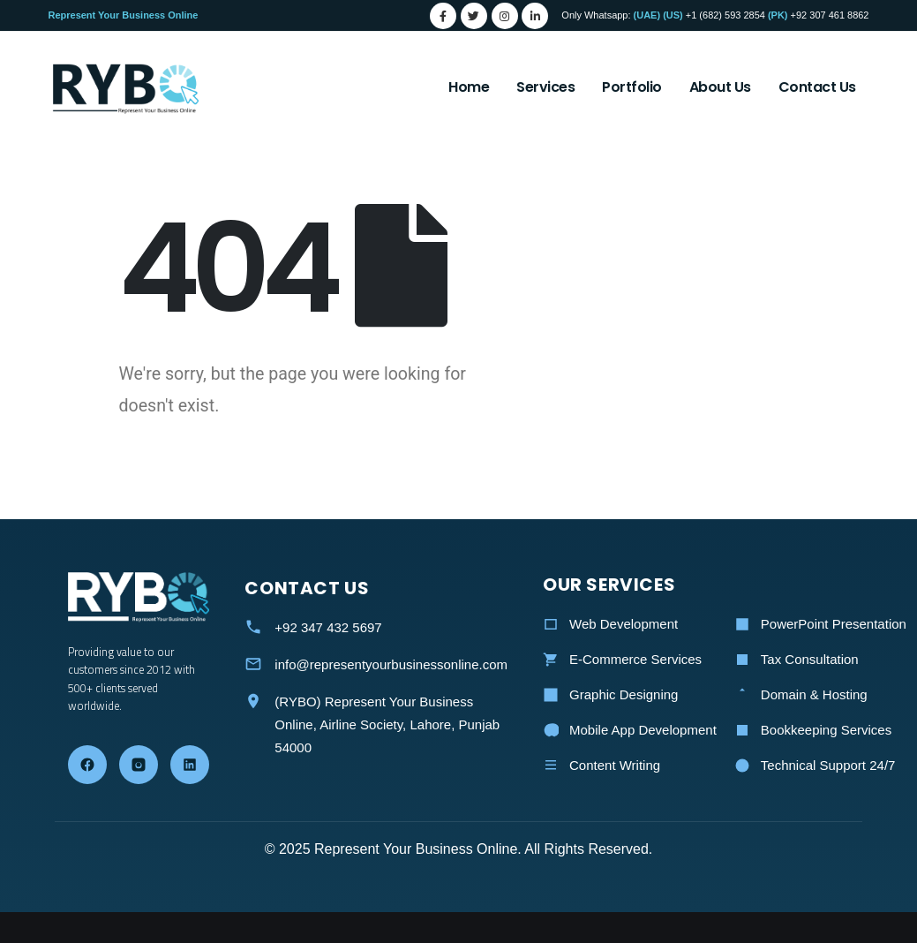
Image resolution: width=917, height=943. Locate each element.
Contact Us (817, 87)
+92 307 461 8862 (830, 15)
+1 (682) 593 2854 (725, 15)
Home (468, 87)
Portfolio (632, 87)
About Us (720, 87)
